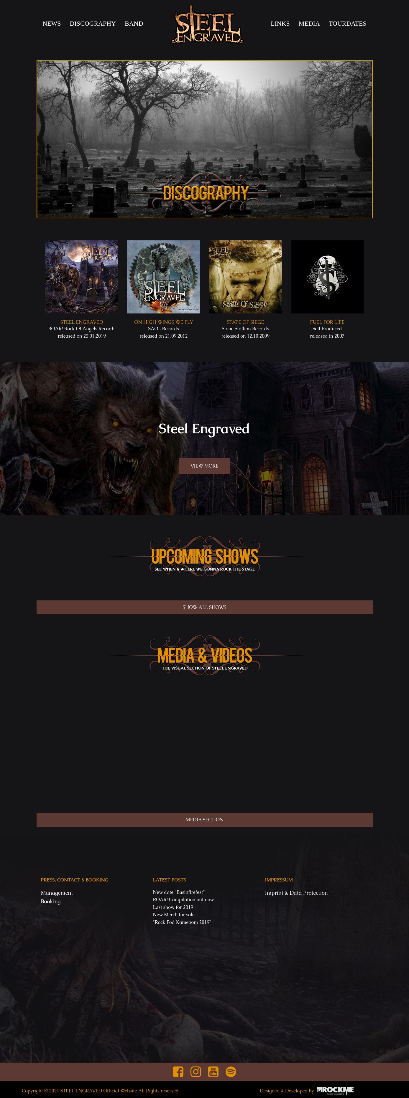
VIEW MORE (204, 466)
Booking (51, 901)
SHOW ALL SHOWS (204, 607)
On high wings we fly (163, 322)
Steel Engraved (81, 322)
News (51, 23)
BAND (134, 23)
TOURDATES (348, 23)
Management (57, 892)
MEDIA (309, 23)
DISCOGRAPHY (93, 23)
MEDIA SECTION (204, 820)
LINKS (280, 23)
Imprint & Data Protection (296, 892)
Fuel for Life (327, 322)
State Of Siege (245, 322)
